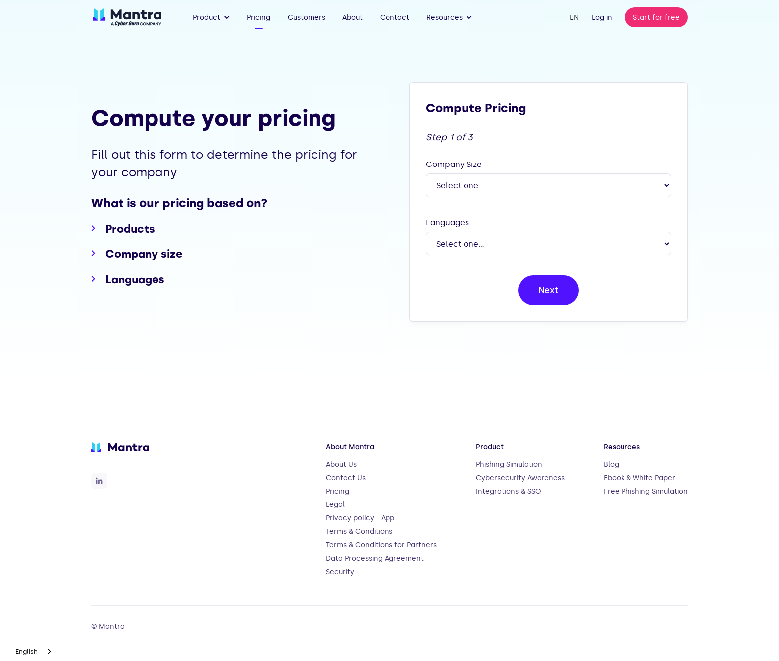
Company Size (454, 164)
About (352, 17)
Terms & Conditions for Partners (381, 545)
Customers (306, 17)
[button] (211, 17)
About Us (341, 464)
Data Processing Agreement (375, 558)
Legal (335, 504)
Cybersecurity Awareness (520, 478)
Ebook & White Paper (639, 478)
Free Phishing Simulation (646, 491)
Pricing (258, 17)
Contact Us (346, 478)
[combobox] (34, 651)
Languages (447, 222)
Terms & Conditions (359, 531)
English (26, 651)
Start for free (656, 17)
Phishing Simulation (509, 464)
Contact (394, 17)
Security (340, 572)
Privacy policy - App (360, 518)
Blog (611, 464)
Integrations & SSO (508, 491)
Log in (602, 17)
